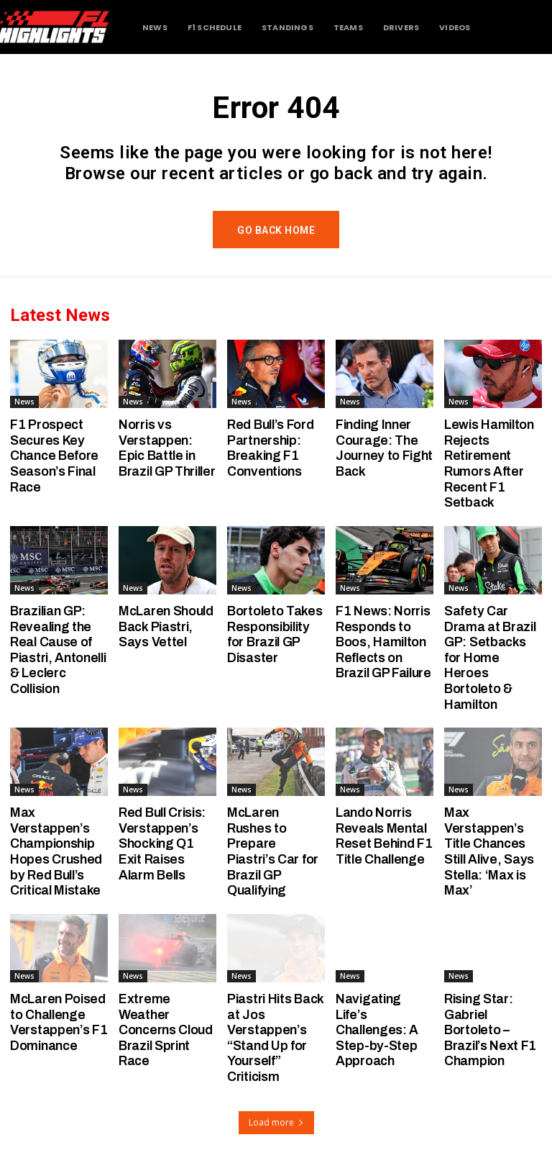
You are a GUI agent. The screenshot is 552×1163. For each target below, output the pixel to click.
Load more (276, 1122)
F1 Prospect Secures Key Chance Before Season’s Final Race (54, 455)
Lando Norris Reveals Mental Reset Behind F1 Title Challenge (384, 835)
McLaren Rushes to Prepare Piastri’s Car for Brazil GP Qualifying (272, 851)
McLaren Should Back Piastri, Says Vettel (166, 626)
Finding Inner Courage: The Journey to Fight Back (384, 448)
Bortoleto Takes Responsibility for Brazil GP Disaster (275, 634)
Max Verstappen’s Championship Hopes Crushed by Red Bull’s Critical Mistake (56, 851)
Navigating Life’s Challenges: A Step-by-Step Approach (377, 1030)
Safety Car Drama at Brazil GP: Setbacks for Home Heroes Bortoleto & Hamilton (490, 658)
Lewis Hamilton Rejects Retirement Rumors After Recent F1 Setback (489, 463)
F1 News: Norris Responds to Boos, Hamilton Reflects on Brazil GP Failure (383, 642)
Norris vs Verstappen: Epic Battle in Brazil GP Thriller (167, 448)
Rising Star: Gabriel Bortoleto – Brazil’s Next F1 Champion (490, 1030)
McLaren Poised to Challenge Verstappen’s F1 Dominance (59, 1022)
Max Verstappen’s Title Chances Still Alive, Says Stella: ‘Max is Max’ (489, 851)
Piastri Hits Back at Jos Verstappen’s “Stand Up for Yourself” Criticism (275, 1038)
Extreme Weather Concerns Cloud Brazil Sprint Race (166, 1030)
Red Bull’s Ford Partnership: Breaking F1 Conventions (270, 448)
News (24, 402)
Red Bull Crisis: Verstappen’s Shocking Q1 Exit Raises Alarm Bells (162, 843)
